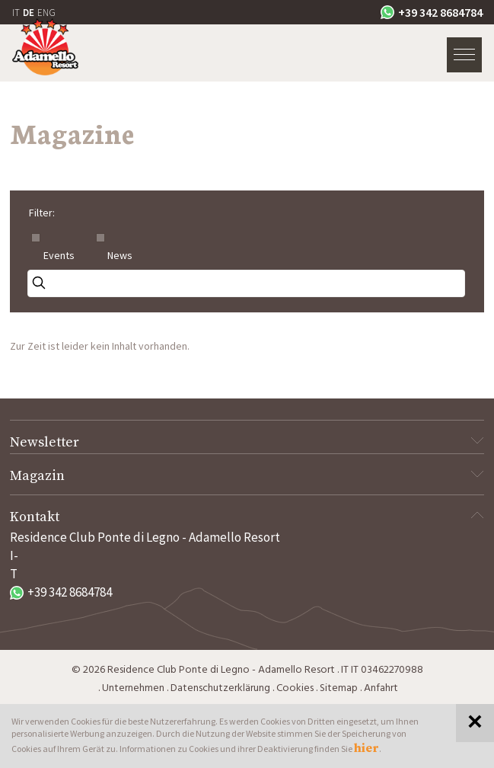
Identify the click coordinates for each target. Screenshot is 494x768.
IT (16, 12)
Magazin (247, 476)
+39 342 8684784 (432, 12)
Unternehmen (133, 688)
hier (366, 748)
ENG (46, 12)
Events (59, 255)
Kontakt (247, 517)
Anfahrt (381, 688)
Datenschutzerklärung (220, 688)
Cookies (295, 688)
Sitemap (339, 688)
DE (28, 12)
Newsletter (247, 442)
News (119, 255)
